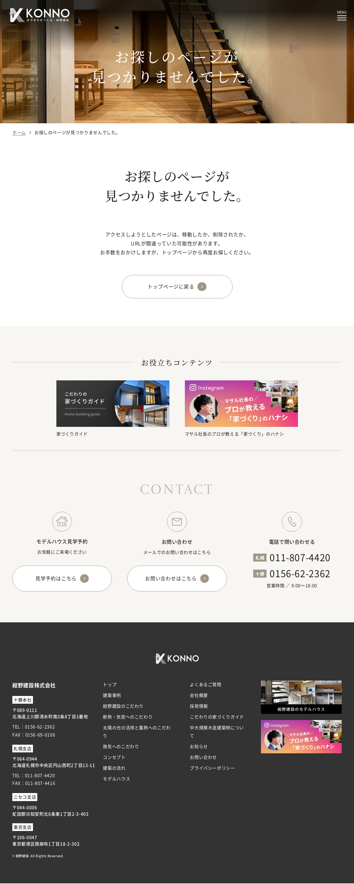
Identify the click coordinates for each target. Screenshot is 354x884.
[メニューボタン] (342, 16)
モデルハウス (116, 779)
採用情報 (199, 706)
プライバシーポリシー (212, 769)
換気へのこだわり (121, 747)
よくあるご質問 (205, 685)
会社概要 (199, 696)
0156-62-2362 (300, 573)
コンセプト (114, 758)
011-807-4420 (300, 557)
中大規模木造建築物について (217, 732)
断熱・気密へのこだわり (128, 717)
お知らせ (199, 747)
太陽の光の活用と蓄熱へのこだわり (137, 732)
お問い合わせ (203, 758)
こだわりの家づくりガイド (217, 717)
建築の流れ (114, 769)
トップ (109, 685)
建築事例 (112, 696)
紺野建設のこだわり (123, 706)
